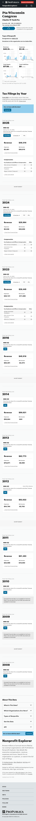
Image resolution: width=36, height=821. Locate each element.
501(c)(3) (15, 38)
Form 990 (5, 97)
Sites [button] (4, 786)
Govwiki (30, 774)
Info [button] (4, 794)
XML (24, 135)
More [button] (4, 807)
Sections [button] (5, 790)
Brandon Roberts (7, 764)
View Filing (7, 135)
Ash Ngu (25, 762)
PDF (24, 215)
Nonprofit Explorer (9, 5)
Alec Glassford (18, 762)
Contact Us (7, 110)
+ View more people (9, 174)
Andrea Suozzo (8, 762)
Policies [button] (5, 799)
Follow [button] (5, 803)
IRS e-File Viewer (20, 772)
